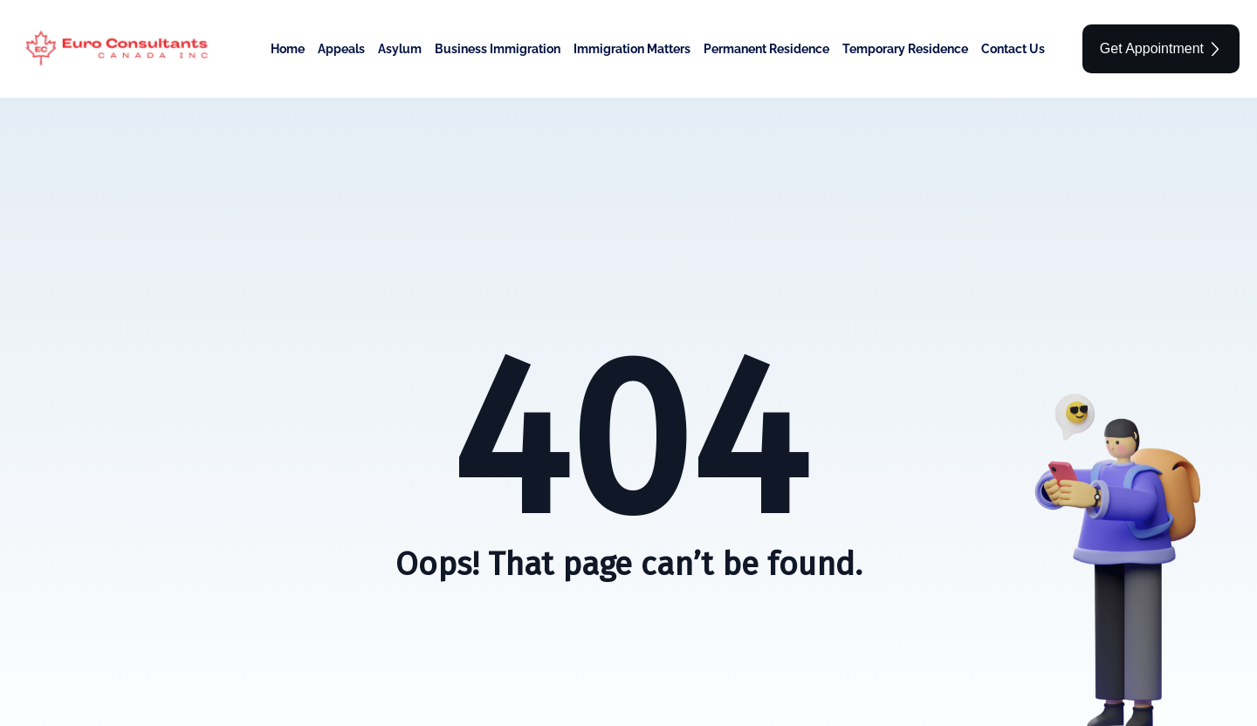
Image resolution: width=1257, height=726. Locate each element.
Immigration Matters (632, 49)
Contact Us (1013, 49)
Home (288, 49)
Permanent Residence (766, 49)
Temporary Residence (905, 49)
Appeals (341, 49)
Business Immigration (497, 49)
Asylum (400, 49)
